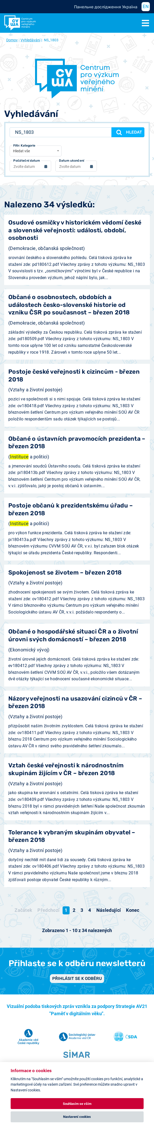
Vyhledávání (30, 40)
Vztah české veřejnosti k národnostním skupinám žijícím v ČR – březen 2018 (66, 769)
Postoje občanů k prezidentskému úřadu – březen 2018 (70, 509)
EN (146, 6)
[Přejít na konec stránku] (133, 910)
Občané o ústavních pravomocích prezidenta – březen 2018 (76, 442)
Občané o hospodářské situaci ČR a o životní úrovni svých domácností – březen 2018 (73, 635)
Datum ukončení (71, 160)
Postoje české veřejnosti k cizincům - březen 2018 (74, 375)
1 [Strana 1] (66, 910)
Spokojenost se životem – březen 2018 (65, 572)
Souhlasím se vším (77, 1104)
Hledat (129, 132)
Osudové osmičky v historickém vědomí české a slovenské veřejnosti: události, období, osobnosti (74, 230)
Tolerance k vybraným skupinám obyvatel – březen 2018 (71, 836)
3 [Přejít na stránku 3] (82, 910)
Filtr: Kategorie (24, 145)
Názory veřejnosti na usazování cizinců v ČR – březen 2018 (75, 702)
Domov (12, 40)
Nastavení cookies (77, 1117)
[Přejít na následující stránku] (108, 910)
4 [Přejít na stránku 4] (89, 910)
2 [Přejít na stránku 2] (74, 910)
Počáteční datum (26, 160)
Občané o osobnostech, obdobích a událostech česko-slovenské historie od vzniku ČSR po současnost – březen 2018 (69, 305)
